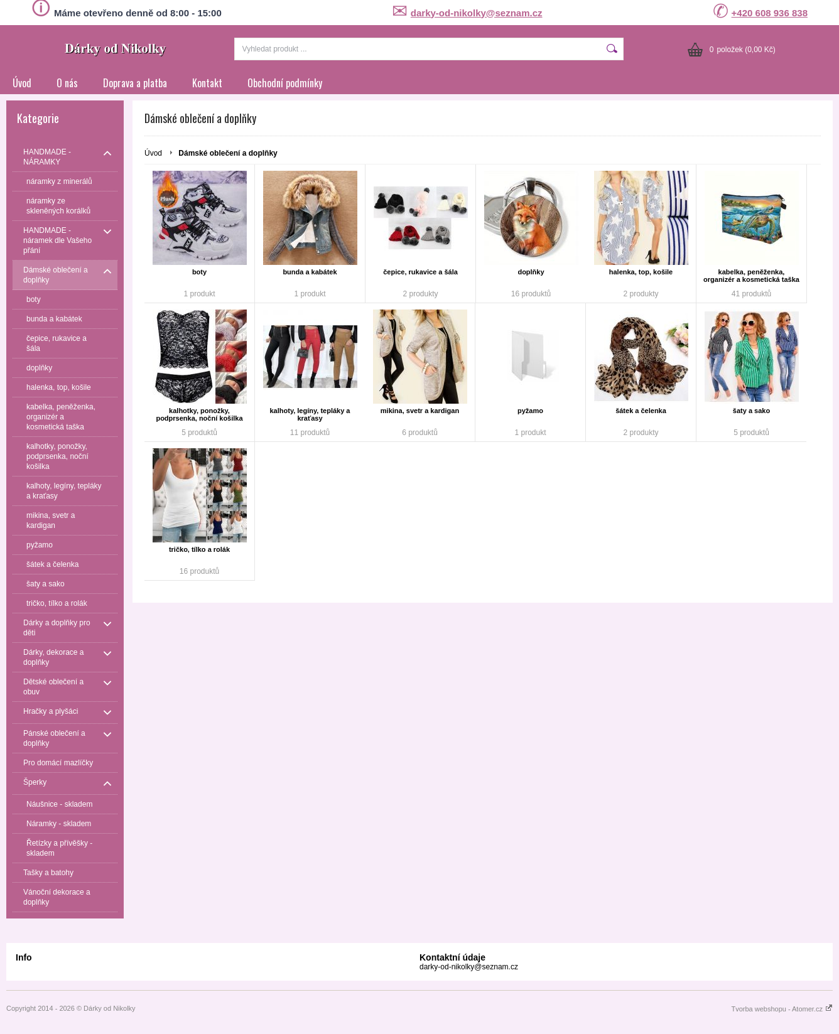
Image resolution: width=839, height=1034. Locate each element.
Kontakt (207, 82)
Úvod (22, 82)
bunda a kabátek (310, 272)
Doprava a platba (135, 82)
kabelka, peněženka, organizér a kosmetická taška (751, 275)
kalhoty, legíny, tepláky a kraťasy (310, 414)
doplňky (530, 272)
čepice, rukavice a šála (420, 272)
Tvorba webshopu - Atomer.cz (782, 1009)
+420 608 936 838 (770, 13)
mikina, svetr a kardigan (420, 410)
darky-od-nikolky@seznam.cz (477, 13)
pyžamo (530, 410)
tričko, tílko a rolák (199, 549)
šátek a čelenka (640, 410)
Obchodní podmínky (284, 82)
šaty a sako (751, 410)
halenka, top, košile (641, 272)
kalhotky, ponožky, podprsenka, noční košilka (199, 414)
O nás (67, 82)
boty (199, 272)
